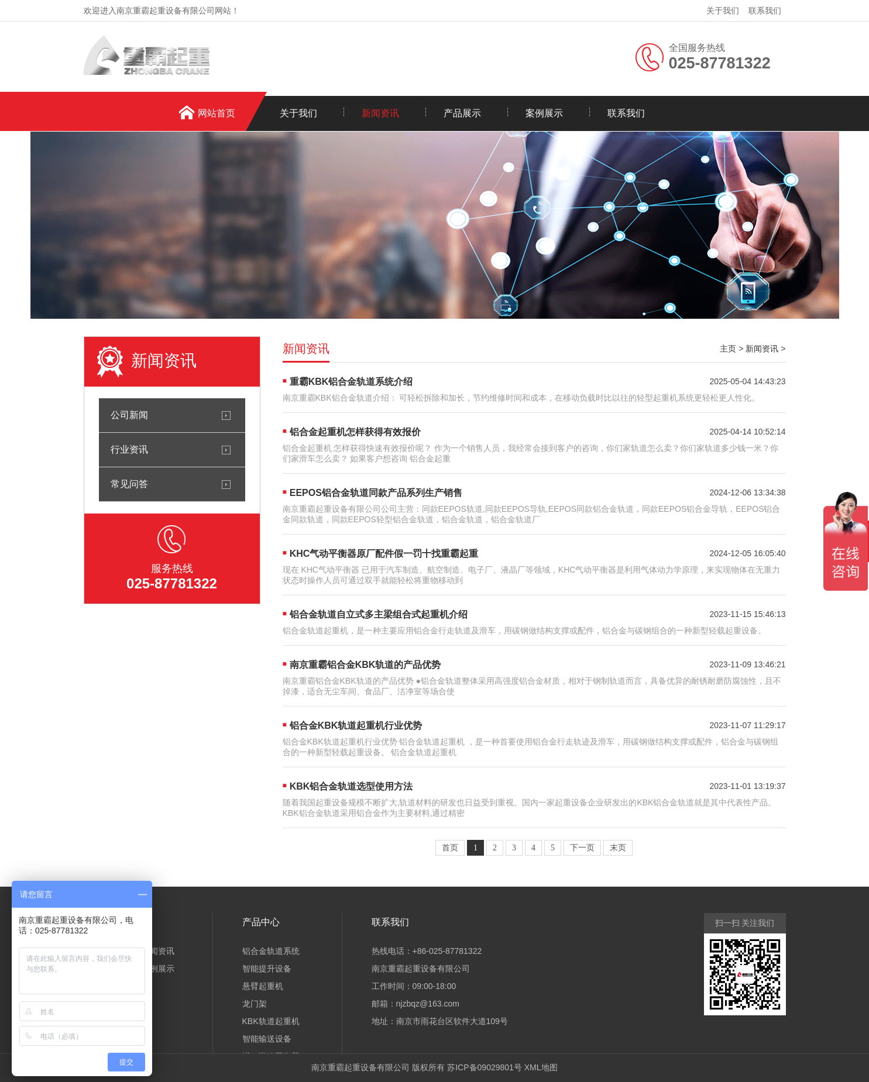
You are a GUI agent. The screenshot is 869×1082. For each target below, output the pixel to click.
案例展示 (544, 113)
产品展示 (462, 113)
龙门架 (254, 1003)
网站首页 (216, 113)
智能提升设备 (266, 968)
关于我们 (722, 10)
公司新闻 (129, 415)
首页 (450, 847)
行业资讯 (129, 449)
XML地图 (541, 1067)
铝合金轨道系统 (271, 951)
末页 (618, 847)
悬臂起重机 (262, 986)
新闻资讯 (380, 113)
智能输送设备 (266, 1038)
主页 (728, 348)
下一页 (582, 847)
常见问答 (129, 484)
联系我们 (764, 10)
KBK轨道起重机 (271, 1021)
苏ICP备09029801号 (484, 1067)
